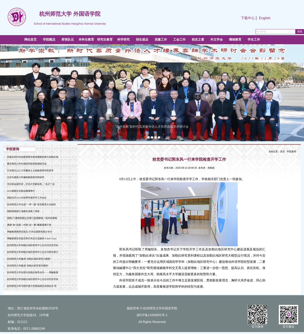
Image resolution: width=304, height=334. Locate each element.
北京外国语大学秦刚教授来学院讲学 (25, 177)
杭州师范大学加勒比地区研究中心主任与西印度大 (32, 252)
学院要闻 (291, 151)
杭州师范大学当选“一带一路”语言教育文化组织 (31, 204)
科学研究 (123, 39)
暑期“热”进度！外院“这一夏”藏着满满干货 (29, 225)
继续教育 (235, 39)
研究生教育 (105, 39)
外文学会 (216, 39)
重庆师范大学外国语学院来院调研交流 (27, 163)
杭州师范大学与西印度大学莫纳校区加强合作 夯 (31, 286)
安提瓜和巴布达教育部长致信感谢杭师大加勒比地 (32, 157)
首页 (282, 151)
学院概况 (49, 39)
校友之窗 (198, 39)
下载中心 (248, 18)
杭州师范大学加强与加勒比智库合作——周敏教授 (32, 272)
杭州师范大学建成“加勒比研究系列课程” (28, 265)
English (264, 18)
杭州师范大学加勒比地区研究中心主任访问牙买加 (32, 245)
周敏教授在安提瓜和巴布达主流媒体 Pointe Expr (32, 238)
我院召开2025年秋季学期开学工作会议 (27, 197)
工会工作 (179, 39)
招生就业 (142, 39)
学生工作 (254, 39)
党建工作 (161, 39)
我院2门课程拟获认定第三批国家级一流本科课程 (32, 218)
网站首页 (30, 39)
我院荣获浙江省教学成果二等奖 (23, 211)
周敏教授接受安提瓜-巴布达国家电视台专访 (29, 231)
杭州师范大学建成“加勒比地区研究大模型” (29, 259)
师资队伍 (67, 39)
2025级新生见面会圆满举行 (21, 191)
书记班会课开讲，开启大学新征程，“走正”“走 (31, 184)
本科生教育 (86, 39)
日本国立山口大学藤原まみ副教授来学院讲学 (30, 170)
